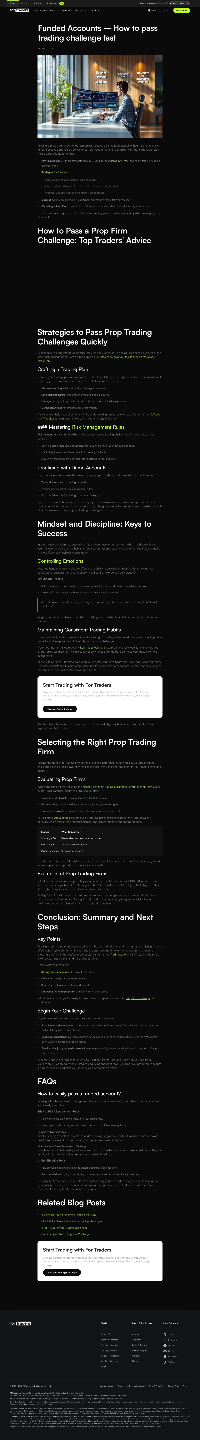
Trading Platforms (109, 1350)
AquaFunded (62, 817)
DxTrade (155, 414)
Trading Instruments (110, 1345)
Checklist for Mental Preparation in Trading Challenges (71, 1221)
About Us (136, 1339)
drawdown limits (119, 160)
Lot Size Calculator (109, 1361)
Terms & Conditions (157, 1386)
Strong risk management (55, 971)
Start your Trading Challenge (60, 709)
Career (135, 1361)
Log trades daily (90, 647)
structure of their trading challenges (105, 786)
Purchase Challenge (110, 1355)
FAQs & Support (139, 1345)
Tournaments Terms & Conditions (131, 1386)
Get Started (181, 10)
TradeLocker (50, 418)
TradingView (118, 954)
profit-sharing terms (141, 786)
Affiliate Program (140, 1350)
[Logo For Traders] (20, 10)
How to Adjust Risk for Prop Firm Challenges (66, 1234)
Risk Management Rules (98, 427)
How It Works (107, 1334)
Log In (104, 1366)
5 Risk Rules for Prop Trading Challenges (64, 1227)
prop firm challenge (138, 998)
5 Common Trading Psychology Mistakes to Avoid (68, 1214)
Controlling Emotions (60, 561)
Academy (136, 1334)
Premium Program (109, 1339)
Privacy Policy (174, 1386)
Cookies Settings (107, 1386)
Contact (135, 1355)
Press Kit (186, 1386)
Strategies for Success (54, 172)
